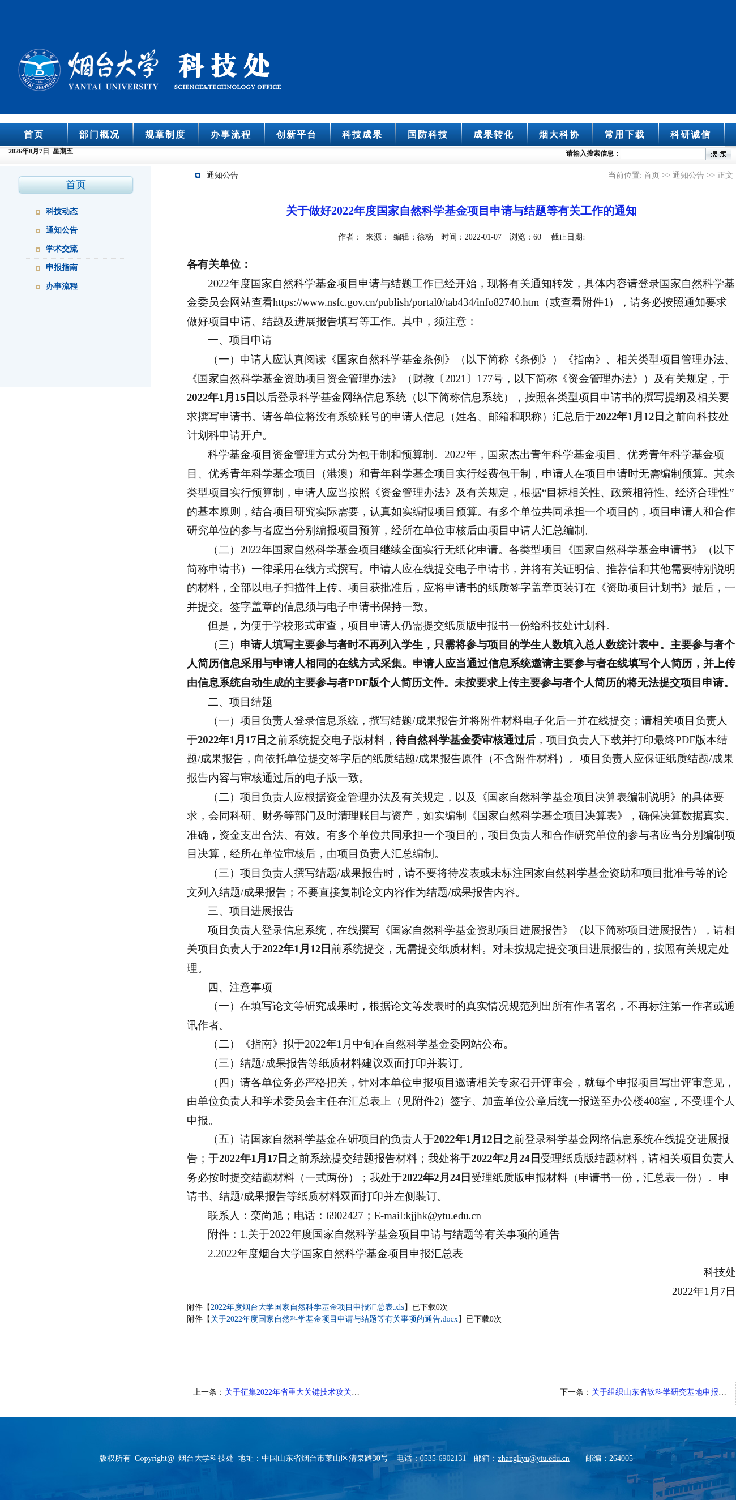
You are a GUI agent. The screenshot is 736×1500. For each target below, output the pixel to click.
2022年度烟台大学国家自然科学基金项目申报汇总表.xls (307, 1307)
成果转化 (493, 134)
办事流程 (231, 134)
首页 (34, 134)
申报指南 (62, 267)
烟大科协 (559, 134)
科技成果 (362, 134)
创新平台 (296, 134)
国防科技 (428, 134)
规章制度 (165, 134)
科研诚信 (690, 134)
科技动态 (62, 211)
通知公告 (62, 230)
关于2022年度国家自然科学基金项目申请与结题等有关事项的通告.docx (334, 1319)
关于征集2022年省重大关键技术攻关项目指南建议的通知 (324, 1392)
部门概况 (99, 134)
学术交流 (62, 249)
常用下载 (625, 134)
